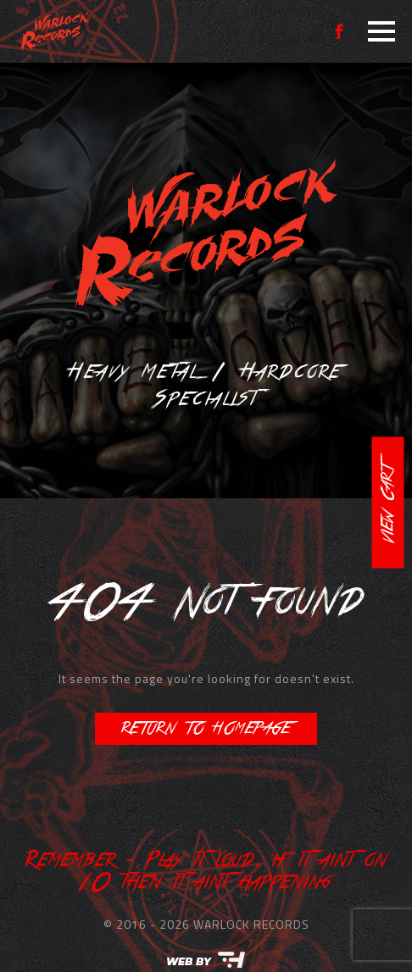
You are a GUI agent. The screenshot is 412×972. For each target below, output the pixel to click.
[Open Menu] (381, 31)
